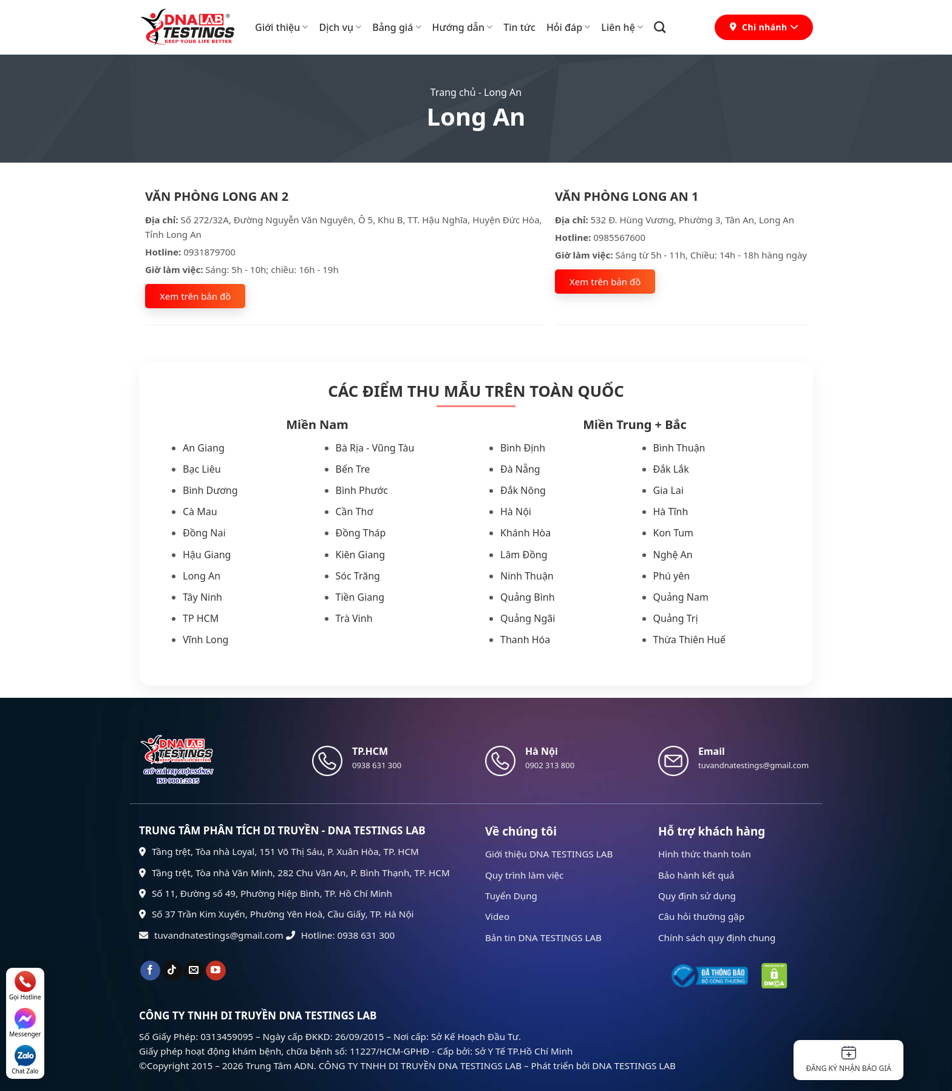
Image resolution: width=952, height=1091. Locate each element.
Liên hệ (622, 27)
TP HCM (201, 618)
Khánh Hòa (525, 532)
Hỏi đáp (568, 27)
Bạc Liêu (202, 469)
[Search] (659, 27)
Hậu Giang (207, 554)
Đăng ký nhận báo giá (848, 1059)
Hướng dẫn (462, 27)
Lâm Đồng (524, 554)
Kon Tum (673, 532)
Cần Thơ (354, 511)
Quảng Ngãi (527, 618)
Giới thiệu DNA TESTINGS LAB (549, 854)
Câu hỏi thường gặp (701, 916)
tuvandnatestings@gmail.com (211, 935)
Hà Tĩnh (670, 511)
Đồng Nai (204, 532)
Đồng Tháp (361, 532)
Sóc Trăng (358, 576)
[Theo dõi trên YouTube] (216, 971)
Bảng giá (396, 27)
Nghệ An (673, 554)
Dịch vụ (340, 27)
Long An (201, 576)
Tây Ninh (202, 597)
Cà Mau (200, 511)
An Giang (204, 447)
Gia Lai (668, 490)
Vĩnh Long (205, 639)
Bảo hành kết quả (696, 875)
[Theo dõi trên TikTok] (172, 971)
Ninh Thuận (527, 576)
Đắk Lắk (671, 469)
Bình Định (522, 447)
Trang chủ (453, 92)
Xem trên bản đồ (195, 296)
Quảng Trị (675, 618)
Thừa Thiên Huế (689, 639)
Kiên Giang (361, 554)
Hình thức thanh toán (704, 854)
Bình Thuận (679, 447)
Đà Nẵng (520, 469)
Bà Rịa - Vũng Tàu (375, 447)
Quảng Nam (681, 597)
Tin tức (519, 27)
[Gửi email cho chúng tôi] (194, 971)
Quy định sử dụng (697, 896)
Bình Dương (210, 490)
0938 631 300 (376, 765)
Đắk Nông (523, 490)
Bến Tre (353, 469)
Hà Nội (515, 511)
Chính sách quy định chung (716, 937)
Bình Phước (362, 490)
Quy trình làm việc (524, 875)
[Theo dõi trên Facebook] (150, 971)
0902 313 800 (549, 765)
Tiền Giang (360, 597)
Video (497, 916)
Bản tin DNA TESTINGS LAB (543, 937)
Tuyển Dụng (511, 896)
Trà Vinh (354, 618)
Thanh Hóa (525, 639)
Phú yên (671, 576)
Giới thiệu (281, 27)
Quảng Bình (527, 597)
